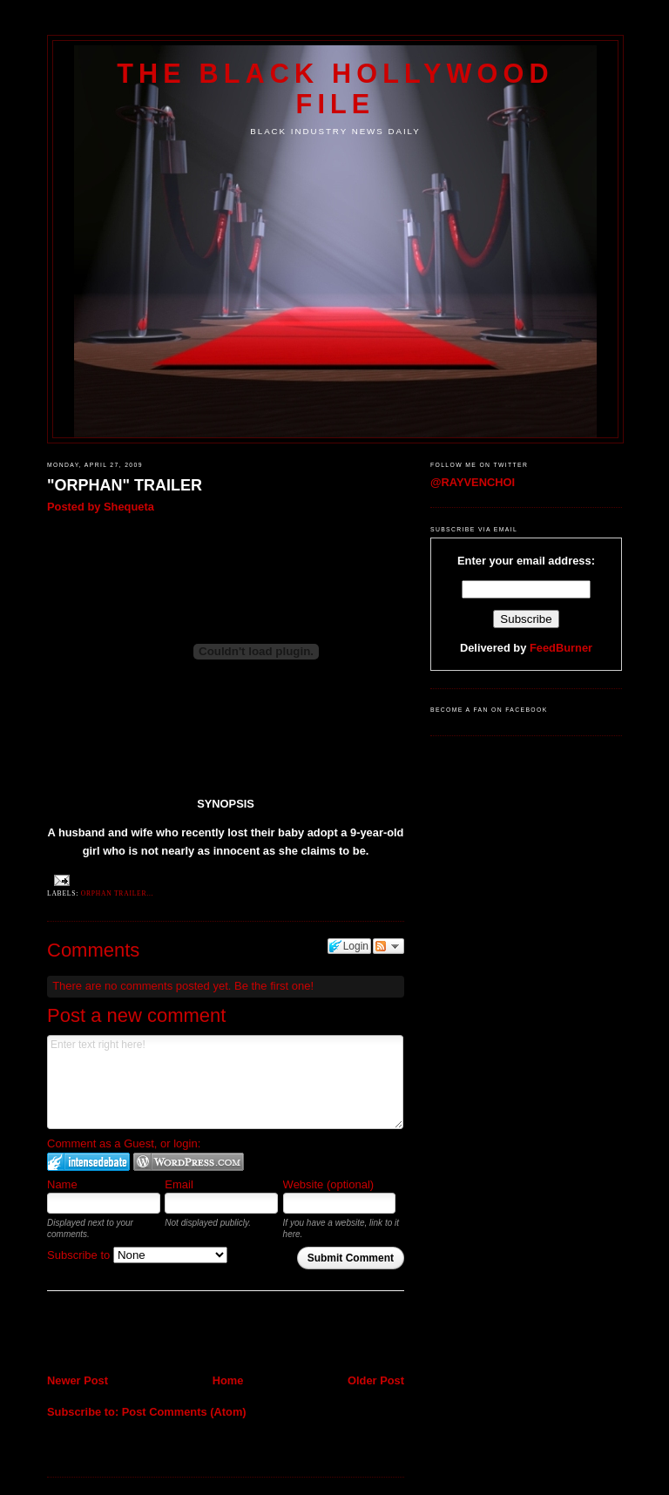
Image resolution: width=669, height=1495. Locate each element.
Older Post (376, 1380)
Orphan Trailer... (117, 893)
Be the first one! (274, 985)
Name (62, 1184)
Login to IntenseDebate (88, 1162)
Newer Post (77, 1380)
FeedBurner (561, 647)
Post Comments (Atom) (184, 1411)
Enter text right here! (225, 1082)
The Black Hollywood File (335, 88)
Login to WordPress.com (188, 1162)
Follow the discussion (388, 946)
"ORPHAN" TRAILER (124, 485)
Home (228, 1380)
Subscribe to (137, 1255)
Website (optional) (329, 1184)
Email (179, 1184)
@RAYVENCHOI (472, 482)
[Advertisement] (149, 1335)
